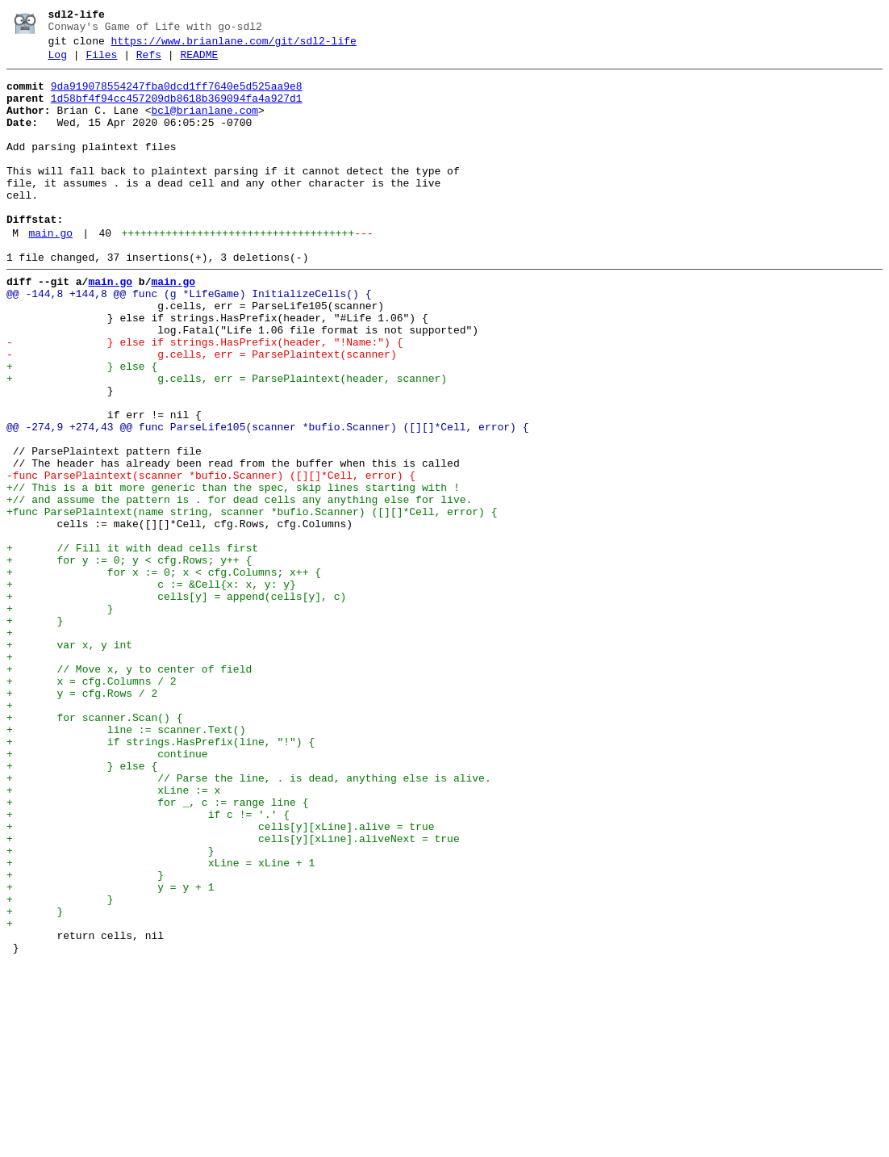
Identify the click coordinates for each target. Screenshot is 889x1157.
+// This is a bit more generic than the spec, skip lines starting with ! (233, 572)
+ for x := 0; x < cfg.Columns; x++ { (163, 674)
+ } (60, 718)
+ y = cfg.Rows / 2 (81, 819)
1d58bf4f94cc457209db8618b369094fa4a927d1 (177, 110)
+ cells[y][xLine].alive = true (220, 979)
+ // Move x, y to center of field (129, 790)
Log (57, 62)
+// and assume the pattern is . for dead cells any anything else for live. (239, 587)
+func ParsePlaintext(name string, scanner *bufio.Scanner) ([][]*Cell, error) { (251, 601)
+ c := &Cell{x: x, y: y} (151, 688)
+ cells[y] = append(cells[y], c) (176, 703)
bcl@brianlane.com (204, 125)
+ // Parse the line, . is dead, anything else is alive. (248, 921)
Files (101, 62)
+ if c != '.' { (148, 965)
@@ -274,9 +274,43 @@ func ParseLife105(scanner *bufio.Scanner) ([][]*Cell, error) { (267, 500)
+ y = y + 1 (110, 1052)
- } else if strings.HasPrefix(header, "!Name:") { (204, 398)
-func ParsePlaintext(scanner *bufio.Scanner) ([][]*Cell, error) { (210, 558)
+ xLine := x (113, 936)
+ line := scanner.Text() (125, 863)
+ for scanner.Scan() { (94, 848)
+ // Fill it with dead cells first (132, 645)
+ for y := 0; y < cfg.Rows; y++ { (129, 659)
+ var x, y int (69, 761)
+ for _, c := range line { (157, 950)
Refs (148, 62)
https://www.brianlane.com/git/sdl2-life (234, 46)
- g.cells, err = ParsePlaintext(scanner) (201, 412)
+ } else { (81, 427)
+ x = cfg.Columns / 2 (91, 805)
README (199, 62)
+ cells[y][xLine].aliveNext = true (233, 994)
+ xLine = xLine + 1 (160, 1023)
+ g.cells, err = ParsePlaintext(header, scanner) (226, 441)
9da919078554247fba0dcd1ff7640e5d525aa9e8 (177, 96)
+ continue (107, 892)
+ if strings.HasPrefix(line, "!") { (160, 877)
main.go (50, 272)
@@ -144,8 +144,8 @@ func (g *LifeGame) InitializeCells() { (188, 340)
